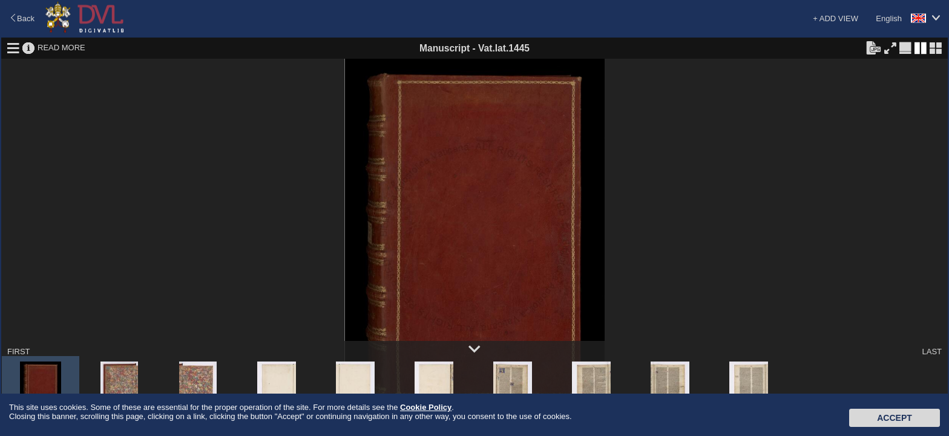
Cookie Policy (426, 407)
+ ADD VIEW (835, 18)
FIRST (18, 351)
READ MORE (61, 47)
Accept (894, 418)
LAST (932, 351)
